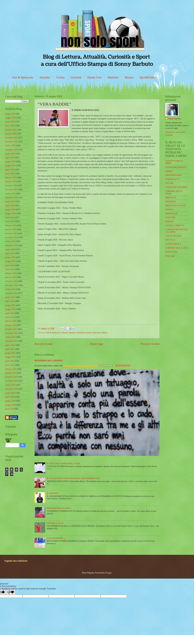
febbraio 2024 (10, 225)
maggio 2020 (10, 405)
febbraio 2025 (10, 177)
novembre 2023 (11, 237)
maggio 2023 (10, 261)
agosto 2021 (10, 345)
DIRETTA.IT (170, 198)
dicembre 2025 (11, 138)
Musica (129, 77)
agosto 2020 (10, 393)
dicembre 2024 (11, 185)
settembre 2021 (11, 341)
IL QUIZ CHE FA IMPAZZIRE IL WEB (63, 463)
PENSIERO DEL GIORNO (48, 360)
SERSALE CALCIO (55, 523)
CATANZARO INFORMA (176, 187)
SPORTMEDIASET (173, 175)
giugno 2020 (10, 401)
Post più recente (44, 343)
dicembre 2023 (11, 233)
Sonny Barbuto (174, 119)
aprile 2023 (9, 265)
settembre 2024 (11, 197)
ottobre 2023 (10, 241)
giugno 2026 (10, 114)
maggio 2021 (10, 357)
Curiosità (76, 77)
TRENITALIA (171, 214)
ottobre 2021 (10, 337)
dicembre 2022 (11, 281)
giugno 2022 (10, 305)
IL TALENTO (52, 493)
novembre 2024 (11, 190)
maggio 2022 (10, 309)
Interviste (113, 77)
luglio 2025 (9, 158)
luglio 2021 (9, 349)
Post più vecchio (150, 343)
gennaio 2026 (10, 134)
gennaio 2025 (10, 181)
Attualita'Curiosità (84, 333)
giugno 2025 (10, 162)
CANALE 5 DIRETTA (174, 225)
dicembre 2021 (11, 329)
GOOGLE (169, 209)
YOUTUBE (170, 218)
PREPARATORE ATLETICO (59, 508)
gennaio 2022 (10, 325)
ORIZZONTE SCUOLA (175, 205)
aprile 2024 (9, 217)
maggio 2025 (10, 165)
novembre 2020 (11, 381)
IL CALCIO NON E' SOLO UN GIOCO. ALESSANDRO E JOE (73, 478)
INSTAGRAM (171, 252)
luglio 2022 (9, 301)
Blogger (108, 573)
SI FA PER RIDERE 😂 (56, 538)
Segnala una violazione (15, 561)
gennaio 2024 (10, 229)
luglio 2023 (9, 253)
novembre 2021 (11, 333)
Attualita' (44, 77)
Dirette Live (94, 77)
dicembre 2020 (11, 377)
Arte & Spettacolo (22, 77)
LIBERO (169, 171)
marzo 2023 (10, 269)
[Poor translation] (10, 592)
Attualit (64, 333)
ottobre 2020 (10, 385)
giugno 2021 (10, 353)
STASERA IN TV (172, 179)
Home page (96, 343)
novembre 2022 (11, 285)
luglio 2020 (9, 397)
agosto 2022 (10, 297)
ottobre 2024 (10, 193)
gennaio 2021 (10, 373)
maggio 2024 (10, 213)
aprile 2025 (9, 170)
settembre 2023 (11, 245)
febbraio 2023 (10, 273)
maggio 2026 (10, 118)
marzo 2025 (10, 174)
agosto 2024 (10, 201)
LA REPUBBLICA (173, 244)
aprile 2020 (9, 409)
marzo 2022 (10, 317)
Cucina (60, 77)
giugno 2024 (10, 209)
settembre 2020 (11, 389)
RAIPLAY (169, 221)
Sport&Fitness (148, 77)
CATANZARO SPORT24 (175, 167)
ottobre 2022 (10, 289)
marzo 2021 (10, 365)
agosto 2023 (10, 249)
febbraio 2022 (10, 321)
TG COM (169, 183)
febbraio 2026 (10, 130)
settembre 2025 (11, 150)
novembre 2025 (11, 142)
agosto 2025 (10, 154)
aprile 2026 (9, 122)
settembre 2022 (11, 293)
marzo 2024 (10, 221)
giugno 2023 (10, 257)
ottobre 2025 (10, 146)
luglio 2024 (9, 205)
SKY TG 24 (170, 240)
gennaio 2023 (10, 277)
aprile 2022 (9, 313)
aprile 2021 (9, 361)
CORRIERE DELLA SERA (176, 248)
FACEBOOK (170, 202)
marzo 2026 (10, 126)
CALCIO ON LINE (173, 236)
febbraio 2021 (10, 369)
